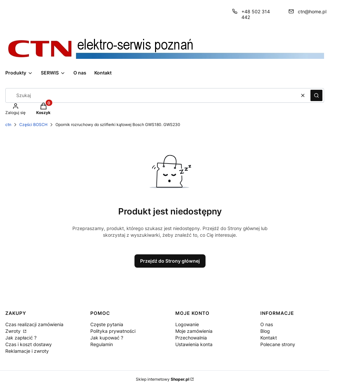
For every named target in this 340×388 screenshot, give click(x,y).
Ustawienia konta (193, 344)
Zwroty (13, 331)
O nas (266, 324)
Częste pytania (106, 324)
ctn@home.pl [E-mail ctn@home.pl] (312, 11)
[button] (316, 95)
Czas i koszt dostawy (28, 344)
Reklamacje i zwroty (27, 351)
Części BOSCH (33, 124)
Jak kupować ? (106, 337)
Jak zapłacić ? (21, 337)
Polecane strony (277, 344)
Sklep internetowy (162, 379)
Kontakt (268, 337)
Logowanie (187, 324)
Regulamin (101, 344)
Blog (265, 331)
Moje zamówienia (193, 331)
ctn (8, 124)
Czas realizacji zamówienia (34, 324)
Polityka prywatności (112, 331)
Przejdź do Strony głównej (170, 261)
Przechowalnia (191, 337)
